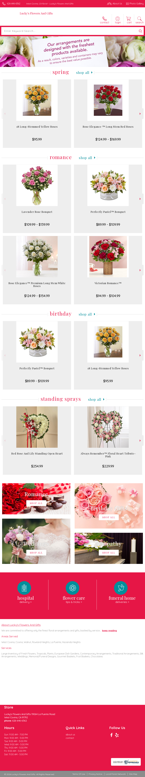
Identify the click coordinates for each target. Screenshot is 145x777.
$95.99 (37, 139)
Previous (4, 113)
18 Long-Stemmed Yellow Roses (37, 126)
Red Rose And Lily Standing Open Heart (37, 453)
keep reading (109, 630)
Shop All (82, 72)
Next (140, 113)
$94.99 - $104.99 (108, 296)
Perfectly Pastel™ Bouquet (108, 212)
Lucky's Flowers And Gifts (36, 13)
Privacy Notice (95, 774)
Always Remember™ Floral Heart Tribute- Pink (108, 455)
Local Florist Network (116, 774)
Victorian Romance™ (108, 283)
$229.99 (108, 466)
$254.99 (37, 466)
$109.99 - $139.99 (37, 224)
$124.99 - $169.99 (108, 139)
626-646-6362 (13, 3)
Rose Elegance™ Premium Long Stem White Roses (37, 284)
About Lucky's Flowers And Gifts (21, 625)
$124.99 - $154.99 (37, 296)
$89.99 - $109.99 (108, 224)
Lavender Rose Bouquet (37, 212)
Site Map (133, 774)
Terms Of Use (78, 774)
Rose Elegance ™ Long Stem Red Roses (108, 126)
